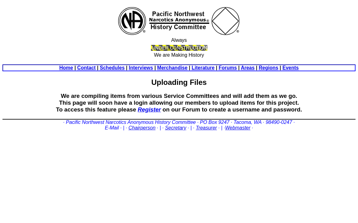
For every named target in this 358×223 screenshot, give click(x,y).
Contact (86, 67)
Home (66, 67)
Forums (228, 67)
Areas (247, 67)
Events (290, 67)
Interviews (141, 67)
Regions (268, 67)
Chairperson (141, 127)
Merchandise (172, 67)
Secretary (175, 127)
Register (149, 109)
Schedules (112, 67)
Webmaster (237, 127)
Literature (203, 67)
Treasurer (206, 127)
